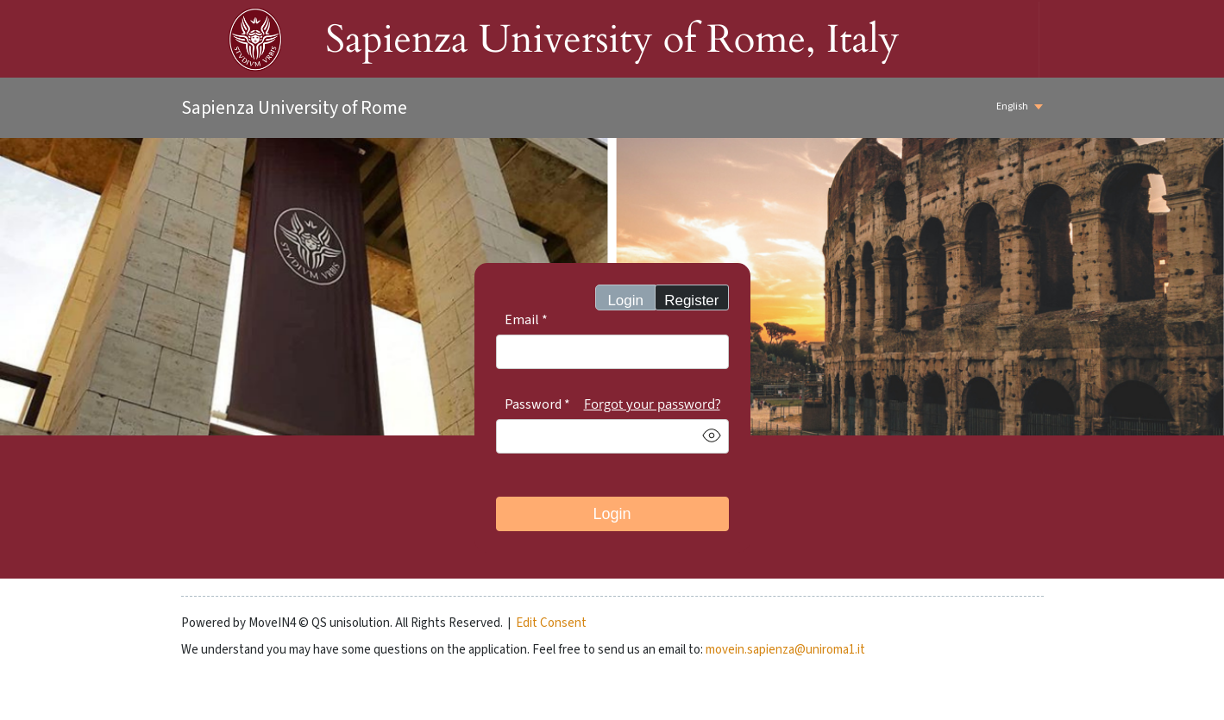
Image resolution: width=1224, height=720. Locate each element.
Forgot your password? (652, 403)
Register (691, 300)
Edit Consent (551, 623)
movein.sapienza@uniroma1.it (785, 650)
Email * (526, 319)
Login (625, 300)
